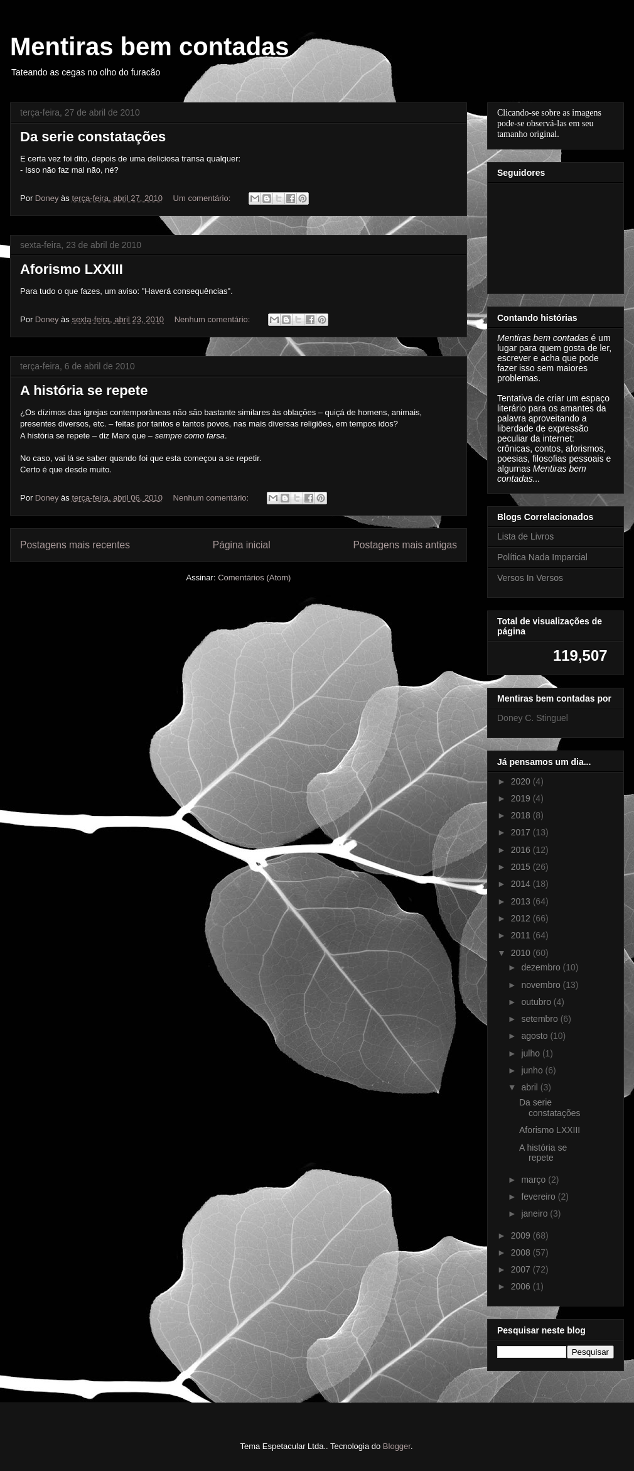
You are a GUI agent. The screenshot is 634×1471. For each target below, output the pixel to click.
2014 (522, 884)
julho (531, 1053)
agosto (535, 1036)
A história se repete (84, 390)
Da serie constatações (93, 136)
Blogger (397, 1446)
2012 (522, 918)
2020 (522, 781)
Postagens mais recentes (75, 545)
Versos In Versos (530, 578)
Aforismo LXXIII (71, 269)
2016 (522, 850)
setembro (540, 1019)
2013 (522, 901)
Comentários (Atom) (254, 577)
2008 (522, 1252)
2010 (522, 953)
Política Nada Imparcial (542, 557)
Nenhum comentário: (213, 319)
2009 (522, 1235)
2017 (522, 832)
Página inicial (242, 545)
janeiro (535, 1213)
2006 (522, 1286)
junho (533, 1070)
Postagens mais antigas (405, 545)
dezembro (541, 967)
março (534, 1180)
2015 (522, 867)
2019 (522, 798)
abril (530, 1087)
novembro (541, 985)
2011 (522, 935)
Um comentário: (203, 198)
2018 (522, 815)
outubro (537, 1002)
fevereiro (539, 1196)
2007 (522, 1269)
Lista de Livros (525, 536)
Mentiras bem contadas (149, 46)
